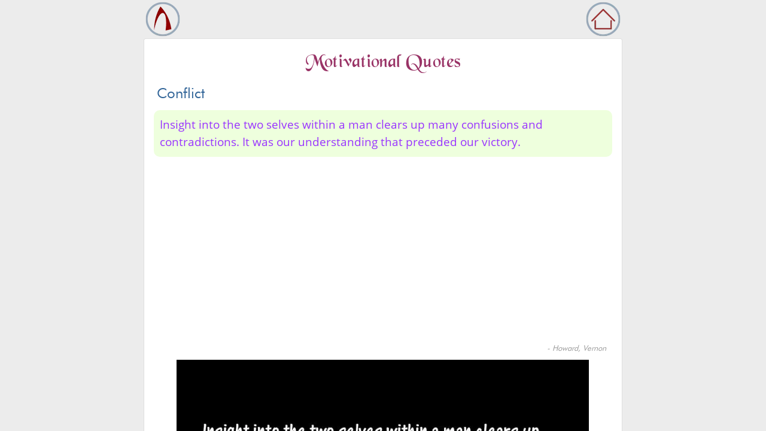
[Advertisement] (383, 252)
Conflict (181, 93)
